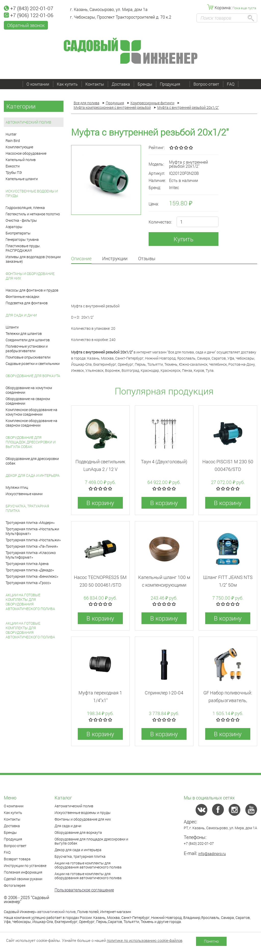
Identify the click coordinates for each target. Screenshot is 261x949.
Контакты (94, 84)
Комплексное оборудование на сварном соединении (31, 423)
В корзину (100, 503)
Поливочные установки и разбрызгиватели (27, 348)
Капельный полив (21, 159)
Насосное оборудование (26, 153)
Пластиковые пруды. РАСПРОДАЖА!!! (23, 248)
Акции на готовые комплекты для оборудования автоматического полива (30, 601)
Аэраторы (14, 226)
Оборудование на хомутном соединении (29, 390)
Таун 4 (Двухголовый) (164, 461)
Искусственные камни (24, 493)
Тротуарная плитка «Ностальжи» (33, 539)
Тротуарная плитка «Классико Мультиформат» (31, 555)
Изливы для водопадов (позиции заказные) (33, 259)
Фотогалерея (14, 885)
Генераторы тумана (22, 239)
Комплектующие (19, 146)
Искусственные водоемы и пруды (32, 193)
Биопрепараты (18, 233)
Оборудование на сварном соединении (28, 401)
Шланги (12, 327)
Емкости (13, 166)
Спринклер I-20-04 (164, 693)
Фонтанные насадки (22, 296)
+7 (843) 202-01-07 (28, 8)
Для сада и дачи (21, 315)
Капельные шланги (22, 178)
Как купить (67, 84)
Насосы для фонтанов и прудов (32, 290)
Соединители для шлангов (28, 339)
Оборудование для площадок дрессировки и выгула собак (31, 442)
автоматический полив (56, 911)
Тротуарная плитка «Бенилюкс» (32, 576)
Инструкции (114, 258)
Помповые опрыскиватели (28, 357)
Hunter (11, 134)
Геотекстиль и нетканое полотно (33, 214)
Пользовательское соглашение (84, 889)
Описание (81, 258)
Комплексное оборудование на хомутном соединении (31, 412)
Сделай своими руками (23, 878)
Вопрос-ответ (206, 84)
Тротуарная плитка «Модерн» (30, 522)
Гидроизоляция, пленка (25, 207)
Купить (183, 239)
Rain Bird (13, 140)
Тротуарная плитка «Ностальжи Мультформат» (32, 531)
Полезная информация (23, 872)
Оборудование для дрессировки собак (32, 461)
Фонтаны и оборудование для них (30, 276)
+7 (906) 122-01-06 (28, 15)
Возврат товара (17, 858)
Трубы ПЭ (14, 172)
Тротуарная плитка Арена (27, 563)
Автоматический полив (28, 122)
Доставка (121, 84)
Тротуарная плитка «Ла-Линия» (32, 546)
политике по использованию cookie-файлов (144, 940)
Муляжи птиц (17, 487)
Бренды (145, 84)
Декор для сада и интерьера (33, 475)
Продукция (173, 84)
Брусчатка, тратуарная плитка (27, 508)
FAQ (230, 84)
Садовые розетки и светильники (33, 363)
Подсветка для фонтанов (27, 302)
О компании (38, 84)
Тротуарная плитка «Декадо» (30, 570)
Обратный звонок (26, 25)
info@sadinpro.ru (212, 853)
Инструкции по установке (25, 865)
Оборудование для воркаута (33, 375)
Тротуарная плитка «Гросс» (28, 582)
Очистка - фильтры (21, 220)
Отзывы (146, 258)
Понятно (211, 941)
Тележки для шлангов (24, 333)
